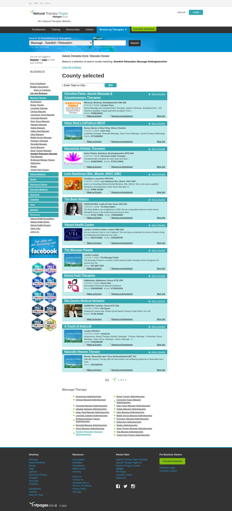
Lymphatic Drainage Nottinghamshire (91, 415)
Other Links (35, 228)
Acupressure (35, 102)
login (44, 60)
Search (135, 43)
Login (196, 12)
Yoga (32, 204)
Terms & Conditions (81, 485)
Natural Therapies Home (75, 55)
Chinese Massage (38, 111)
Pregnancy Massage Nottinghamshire (133, 419)
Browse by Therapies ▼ (113, 29)
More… (48, 3)
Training (55, 29)
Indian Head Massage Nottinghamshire (92, 412)
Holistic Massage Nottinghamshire (131, 409)
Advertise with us (80, 483)
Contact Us (77, 479)
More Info (161, 116)
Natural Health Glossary (40, 225)
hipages (120, 468)
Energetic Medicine (39, 189)
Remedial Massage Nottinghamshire (91, 425)
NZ (41, 3)
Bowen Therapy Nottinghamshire (131, 396)
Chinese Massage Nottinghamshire (91, 400)
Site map (76, 492)
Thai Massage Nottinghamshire (130, 432)
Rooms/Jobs (73, 29)
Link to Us (34, 232)
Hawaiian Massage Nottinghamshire (91, 409)
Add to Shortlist (158, 94)
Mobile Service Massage (40, 137)
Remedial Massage (38, 144)
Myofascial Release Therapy (42, 160)
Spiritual (34, 210)
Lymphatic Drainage (38, 108)
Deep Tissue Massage (39, 121)
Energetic (33, 478)
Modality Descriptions (39, 87)
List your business (144, 28)
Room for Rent (36, 495)
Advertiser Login (167, 467)
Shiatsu (33, 166)
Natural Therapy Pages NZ (129, 462)
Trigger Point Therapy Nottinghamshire (133, 435)
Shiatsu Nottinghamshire (127, 425)
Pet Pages (121, 471)
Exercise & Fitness (38, 184)
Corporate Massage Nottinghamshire (91, 406)
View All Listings (71, 67)
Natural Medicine (37, 174)
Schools (33, 492)
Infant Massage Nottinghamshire (130, 412)
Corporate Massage (38, 118)
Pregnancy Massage (39, 141)
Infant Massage (37, 134)
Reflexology (35, 163)
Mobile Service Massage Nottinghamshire (134, 415)
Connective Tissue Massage (42, 115)
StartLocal (121, 478)
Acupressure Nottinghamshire (88, 396)
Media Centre (79, 468)
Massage (33, 459)
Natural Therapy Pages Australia (131, 459)
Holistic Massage (37, 128)
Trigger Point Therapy (39, 170)
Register (34, 60)
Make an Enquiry (94, 116)
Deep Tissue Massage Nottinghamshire (133, 406)
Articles (90, 29)
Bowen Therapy (37, 105)
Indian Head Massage (39, 131)
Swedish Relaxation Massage (43, 154)
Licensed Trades (124, 475)
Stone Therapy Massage (40, 150)
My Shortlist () (37, 71)
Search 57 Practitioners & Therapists (50, 38)
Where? (97, 38)
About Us (76, 476)
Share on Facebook (42, 90)
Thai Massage (36, 156)
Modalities (77, 462)
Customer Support (168, 471)
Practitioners (38, 29)
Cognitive (34, 199)
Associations (78, 459)
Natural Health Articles (39, 222)
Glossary (76, 471)
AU (30, 3)
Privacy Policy (79, 489)
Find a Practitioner (38, 83)
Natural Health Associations (42, 218)
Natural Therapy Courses (128, 465)
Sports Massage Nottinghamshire (90, 428)
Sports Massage (37, 147)
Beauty (33, 179)
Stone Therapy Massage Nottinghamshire (134, 428)
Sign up (181, 12)
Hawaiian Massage (38, 124)
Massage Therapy (38, 98)
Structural (34, 194)
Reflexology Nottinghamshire (129, 422)
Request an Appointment (122, 116)
